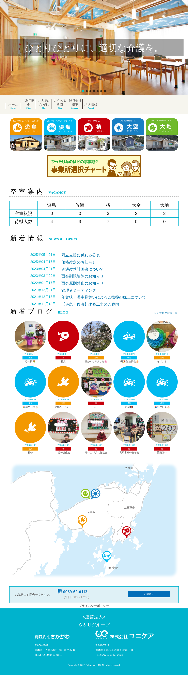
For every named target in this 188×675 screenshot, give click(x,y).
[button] (83, 91)
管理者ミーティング (78, 290)
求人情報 (90, 104)
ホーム (13, 104)
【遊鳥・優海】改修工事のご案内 (90, 304)
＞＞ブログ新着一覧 (166, 313)
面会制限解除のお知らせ (82, 276)
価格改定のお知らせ (78, 262)
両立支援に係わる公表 (80, 255)
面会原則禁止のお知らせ (82, 283)
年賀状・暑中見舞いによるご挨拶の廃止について (103, 297)
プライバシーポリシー (94, 605)
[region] (94, 47)
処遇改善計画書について (82, 269)
